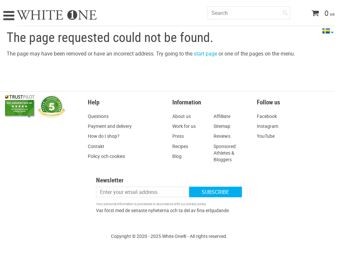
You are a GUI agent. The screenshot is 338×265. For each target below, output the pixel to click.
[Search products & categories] (249, 12)
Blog (177, 156)
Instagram (267, 126)
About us (181, 116)
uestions (100, 116)
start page (205, 53)
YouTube (266, 136)
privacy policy (196, 204)
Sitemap (222, 126)
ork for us (186, 126)
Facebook (267, 116)
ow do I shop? (105, 136)
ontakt (97, 146)
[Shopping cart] (321, 14)
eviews (223, 136)
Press (178, 136)
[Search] (285, 12)
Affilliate (222, 116)
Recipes (180, 146)
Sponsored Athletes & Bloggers (225, 153)
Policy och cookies (106, 156)
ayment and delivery (111, 126)
